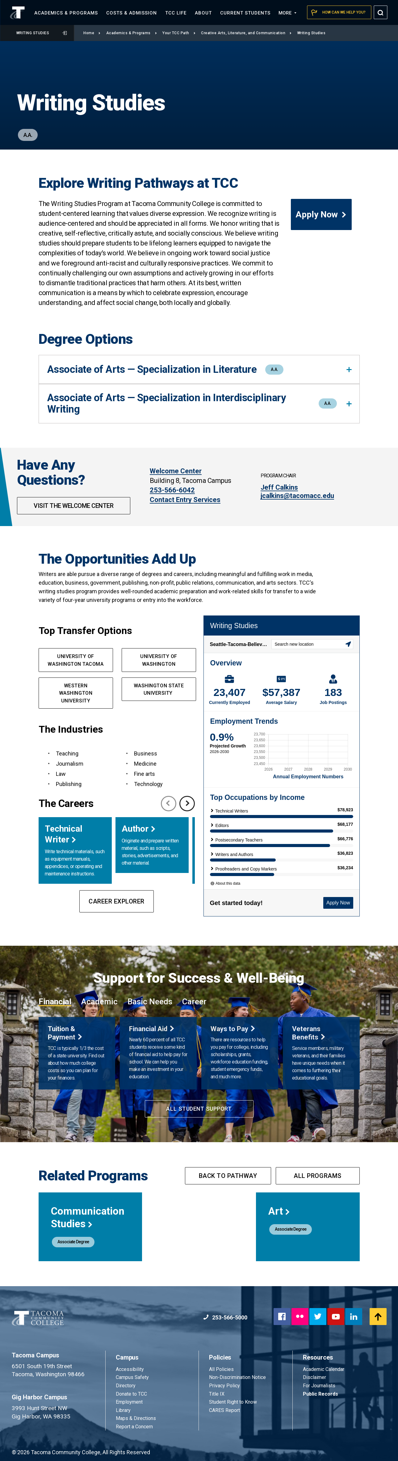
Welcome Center (176, 471)
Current (245, 13)
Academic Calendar (323, 1369)
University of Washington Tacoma (75, 660)
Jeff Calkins (279, 487)
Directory (126, 1386)
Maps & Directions (136, 1418)
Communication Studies (87, 1217)
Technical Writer (63, 834)
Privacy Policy (224, 1386)
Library (123, 1410)
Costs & (131, 13)
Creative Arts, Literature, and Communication (246, 33)
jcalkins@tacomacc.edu (297, 496)
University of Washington (158, 660)
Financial (55, 1001)
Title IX (216, 1394)
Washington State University (159, 689)
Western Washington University (75, 693)
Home (92, 33)
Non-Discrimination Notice (237, 1377)
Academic (99, 1001)
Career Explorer (117, 901)
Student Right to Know (233, 1402)
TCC (175, 13)
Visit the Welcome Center (73, 505)
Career (194, 1001)
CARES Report (224, 1410)
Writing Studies (41, 33)
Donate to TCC (131, 1394)
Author (135, 829)
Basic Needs (150, 1001)
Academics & (66, 13)
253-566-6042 (172, 490)
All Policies (222, 1369)
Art (279, 1211)
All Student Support (199, 1108)
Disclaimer (314, 1377)
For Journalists (319, 1386)
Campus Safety (132, 1377)
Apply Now (321, 214)
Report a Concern (134, 1427)
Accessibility (130, 1369)
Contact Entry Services (185, 500)
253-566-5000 (225, 1317)
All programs (317, 1175)
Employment (129, 1402)
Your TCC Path (178, 33)
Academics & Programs (131, 33)
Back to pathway (228, 1175)
